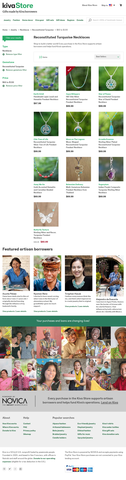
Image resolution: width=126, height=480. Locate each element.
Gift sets (50, 20)
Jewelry (7, 20)
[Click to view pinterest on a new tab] (5, 469)
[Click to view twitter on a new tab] (10, 469)
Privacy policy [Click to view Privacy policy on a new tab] (29, 431)
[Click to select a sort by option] (107, 56)
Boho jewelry (58, 431)
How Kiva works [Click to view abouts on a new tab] (9, 424)
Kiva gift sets (108, 431)
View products (8, 311)
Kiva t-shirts (107, 424)
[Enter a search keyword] (105, 20)
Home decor (27, 20)
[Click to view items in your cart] (121, 6)
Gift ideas (60, 20)
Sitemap (27, 434)
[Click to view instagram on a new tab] (16, 469)
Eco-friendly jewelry (87, 424)
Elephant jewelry (85, 427)
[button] (90, 21)
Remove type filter (12, 54)
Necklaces (7, 51)
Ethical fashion (84, 431)
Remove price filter (12, 86)
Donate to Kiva (9, 431)
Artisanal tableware (61, 427)
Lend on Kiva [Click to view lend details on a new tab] (109, 402)
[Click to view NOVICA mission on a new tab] (14, 401)
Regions (70, 20)
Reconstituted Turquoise (13, 67)
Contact (26, 424)
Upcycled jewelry (85, 438)
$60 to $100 (8, 82)
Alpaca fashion (59, 424)
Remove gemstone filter (14, 70)
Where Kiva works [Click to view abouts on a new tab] (10, 427)
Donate (80, 20)
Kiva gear (39, 20)
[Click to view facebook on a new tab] (21, 469)
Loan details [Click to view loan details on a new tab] (21, 311)
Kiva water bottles (110, 427)
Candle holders (59, 438)
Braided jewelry (60, 434)
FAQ (25, 427)
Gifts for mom (84, 434)
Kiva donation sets (110, 434)
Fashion (16, 20)
